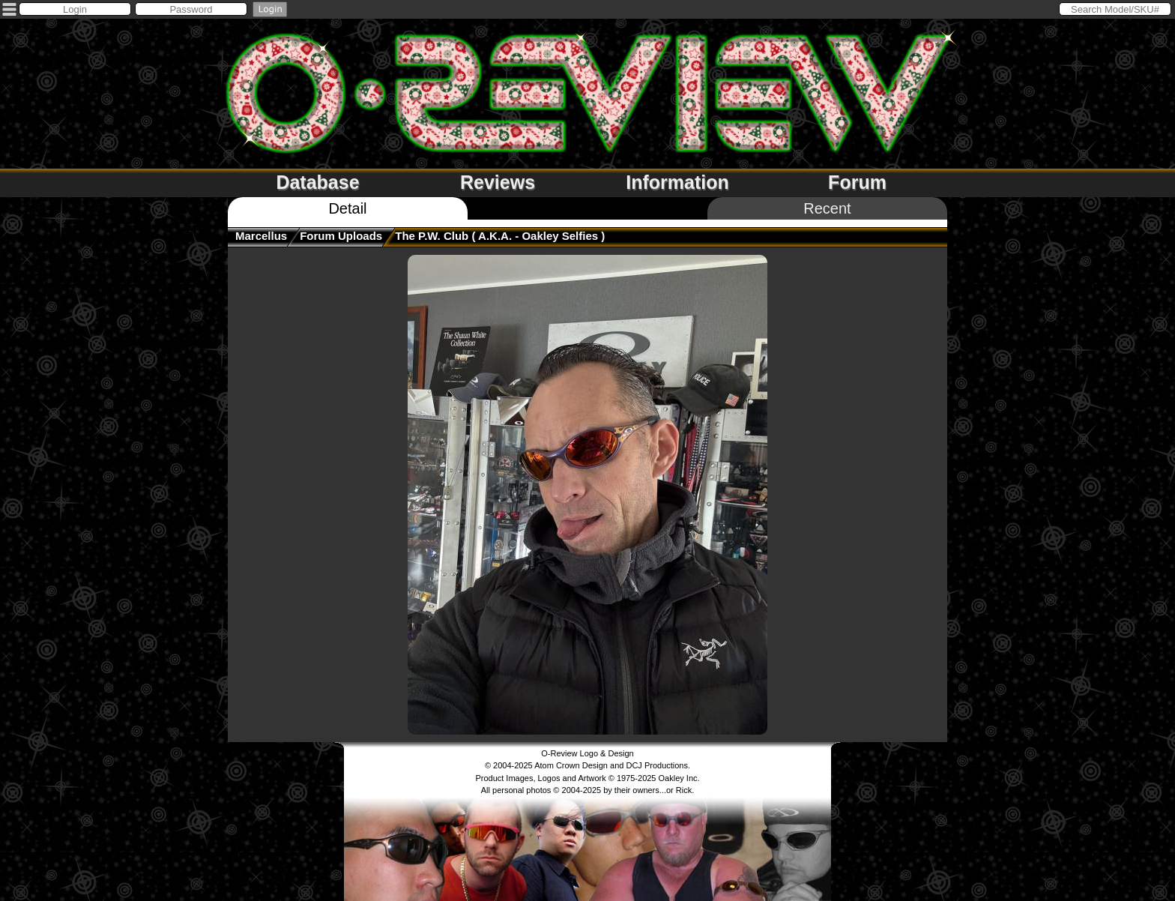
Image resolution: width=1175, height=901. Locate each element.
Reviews (497, 182)
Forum (857, 182)
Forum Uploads (341, 235)
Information (677, 182)
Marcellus (261, 235)
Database (317, 182)
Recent (827, 208)
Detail (347, 208)
